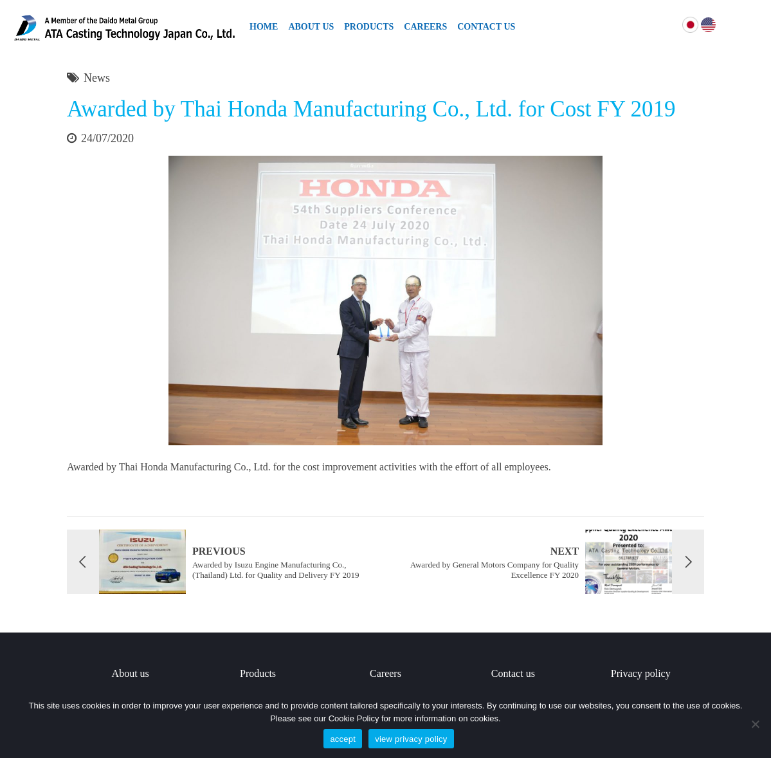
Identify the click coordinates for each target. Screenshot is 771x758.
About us (130, 673)
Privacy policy (641, 673)
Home (263, 27)
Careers (425, 27)
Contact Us (486, 27)
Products (369, 27)
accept (343, 739)
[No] (754, 723)
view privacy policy (411, 739)
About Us (311, 27)
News (97, 77)
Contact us (513, 673)
